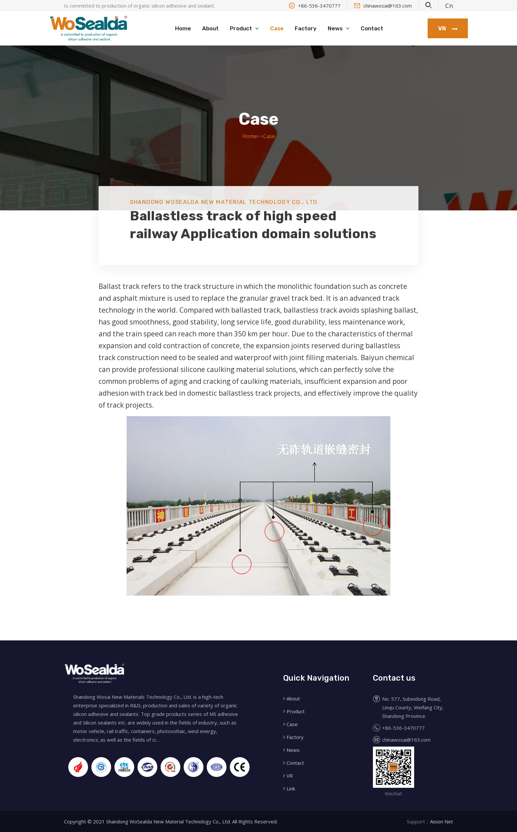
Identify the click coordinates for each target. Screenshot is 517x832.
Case (277, 28)
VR (448, 28)
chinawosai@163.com (383, 5)
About (210, 28)
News (335, 28)
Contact (372, 28)
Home (183, 28)
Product (241, 28)
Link (291, 788)
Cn (449, 6)
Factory (306, 28)
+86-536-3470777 (315, 5)
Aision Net (441, 821)
